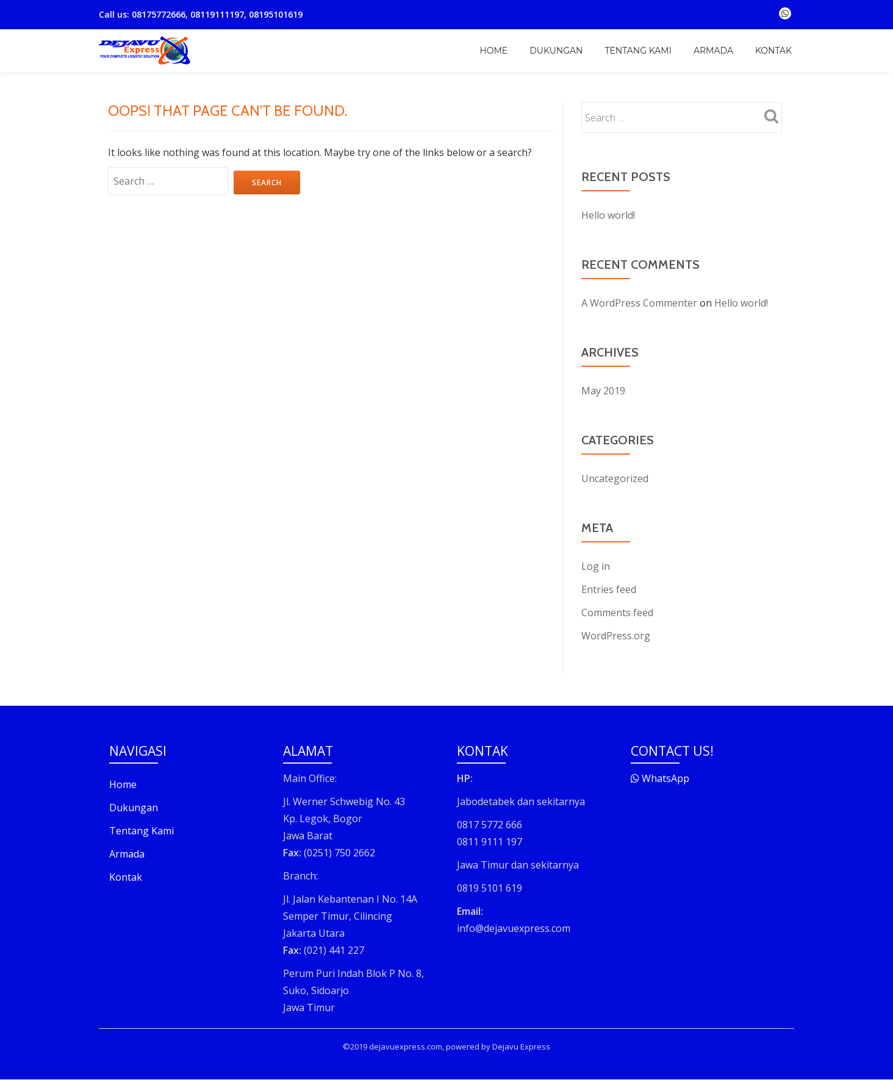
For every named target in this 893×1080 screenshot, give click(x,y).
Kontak (773, 50)
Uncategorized (614, 478)
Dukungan (556, 50)
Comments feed (617, 612)
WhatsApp (660, 778)
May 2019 (603, 390)
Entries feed (608, 589)
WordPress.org (615, 635)
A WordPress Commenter (639, 303)
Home (493, 50)
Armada (713, 50)
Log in (595, 566)
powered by (468, 1046)
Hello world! (608, 215)
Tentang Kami (637, 50)
